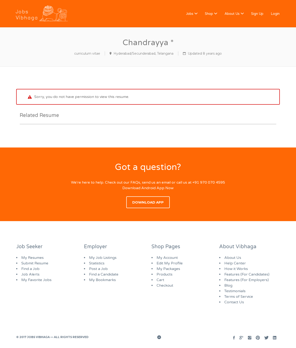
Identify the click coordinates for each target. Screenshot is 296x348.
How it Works (236, 268)
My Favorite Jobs (36, 280)
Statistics (97, 263)
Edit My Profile (170, 263)
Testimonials (235, 291)
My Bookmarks (102, 280)
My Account (167, 257)
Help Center (235, 263)
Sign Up (257, 14)
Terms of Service (238, 296)
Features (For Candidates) (246, 274)
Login (275, 14)
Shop (209, 14)
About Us (232, 14)
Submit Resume (34, 263)
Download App (148, 202)
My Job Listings (103, 257)
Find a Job (30, 268)
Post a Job (98, 268)
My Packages (168, 268)
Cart (160, 280)
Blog (228, 285)
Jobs (189, 14)
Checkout (165, 285)
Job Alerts (30, 274)
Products (165, 274)
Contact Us (234, 302)
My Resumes (32, 257)
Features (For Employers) (246, 280)
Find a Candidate (103, 274)
